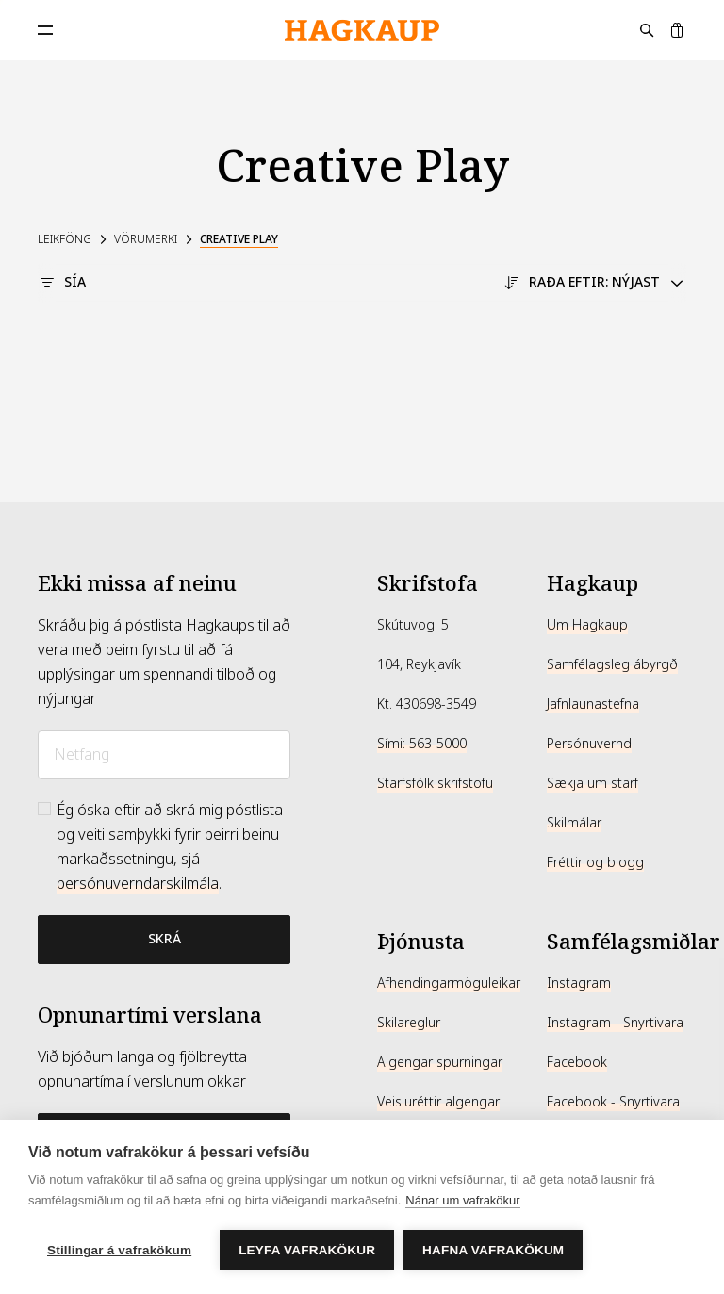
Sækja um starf (592, 783)
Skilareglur (408, 1022)
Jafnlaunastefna (593, 704)
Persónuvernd (589, 743)
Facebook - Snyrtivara (613, 1101)
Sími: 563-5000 (422, 743)
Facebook (577, 1062)
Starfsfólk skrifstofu (435, 783)
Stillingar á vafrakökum (119, 1250)
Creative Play (239, 239)
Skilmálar (574, 822)
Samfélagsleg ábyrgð (612, 664)
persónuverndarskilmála (138, 883)
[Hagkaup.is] (362, 30)
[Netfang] (164, 754)
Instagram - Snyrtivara (615, 1022)
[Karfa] (676, 30)
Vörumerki (145, 239)
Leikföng (64, 239)
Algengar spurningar (439, 1062)
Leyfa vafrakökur (307, 1250)
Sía (62, 282)
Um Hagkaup (587, 624)
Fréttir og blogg (595, 862)
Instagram (579, 983)
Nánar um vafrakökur (462, 1200)
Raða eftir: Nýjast (594, 282)
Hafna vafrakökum (493, 1250)
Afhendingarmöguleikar (448, 983)
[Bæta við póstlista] (164, 939)
